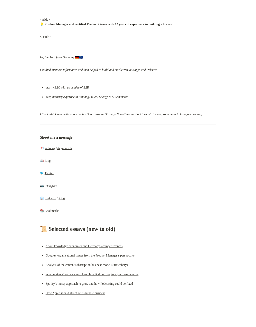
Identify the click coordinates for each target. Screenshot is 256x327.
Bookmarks (52, 210)
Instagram (51, 185)
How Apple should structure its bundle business (75, 293)
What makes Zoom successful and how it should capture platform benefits (92, 274)
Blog (48, 160)
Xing (62, 198)
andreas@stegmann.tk (58, 148)
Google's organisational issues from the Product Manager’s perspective (90, 255)
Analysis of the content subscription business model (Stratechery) (87, 264)
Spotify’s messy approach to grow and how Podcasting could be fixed (89, 283)
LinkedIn (50, 198)
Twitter (49, 173)
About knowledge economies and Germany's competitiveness (84, 246)
